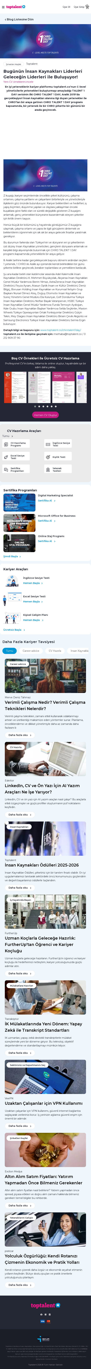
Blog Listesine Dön (20, 19)
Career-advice (31, 650)
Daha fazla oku (20, 735)
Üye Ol (66, 6)
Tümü (7, 436)
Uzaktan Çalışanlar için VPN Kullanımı (44, 1103)
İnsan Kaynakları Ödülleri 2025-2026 (42, 865)
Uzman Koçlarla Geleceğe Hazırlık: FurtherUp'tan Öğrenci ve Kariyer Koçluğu (40, 944)
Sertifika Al (46, 500)
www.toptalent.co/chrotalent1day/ (60, 330)
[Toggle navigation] (3, 6)
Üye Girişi (79, 6)
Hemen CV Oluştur (45, 415)
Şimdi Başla (12, 556)
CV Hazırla (55, 650)
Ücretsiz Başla (14, 629)
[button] (35, 406)
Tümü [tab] (9, 650)
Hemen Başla (33, 583)
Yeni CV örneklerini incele (18, 81)
